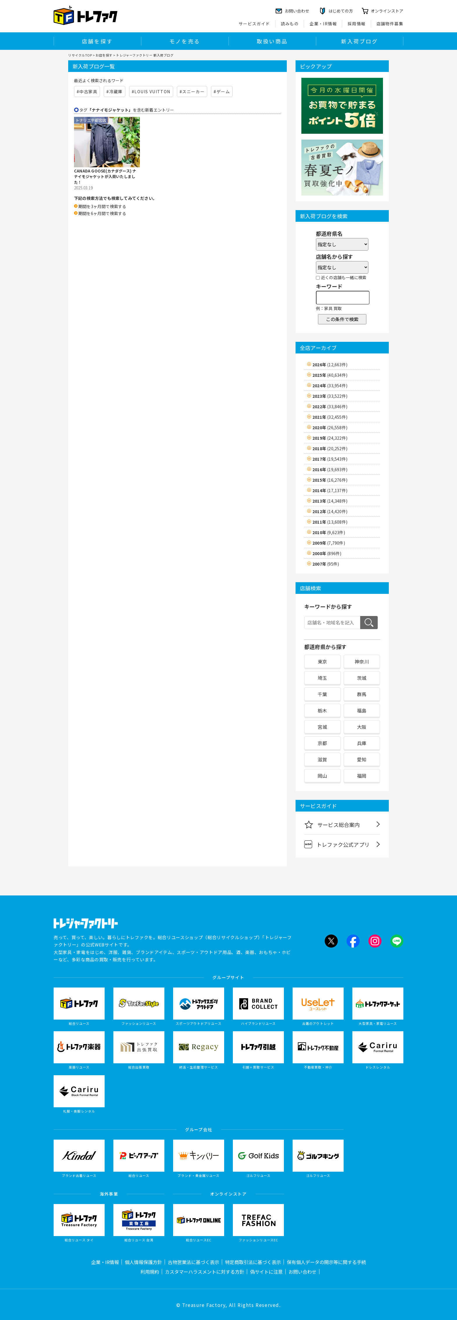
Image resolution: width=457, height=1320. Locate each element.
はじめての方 (340, 11)
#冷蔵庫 (114, 91)
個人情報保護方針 (143, 1262)
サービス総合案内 (332, 824)
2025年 (329, 375)
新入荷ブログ (359, 41)
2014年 (329, 490)
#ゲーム (222, 91)
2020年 (329, 427)
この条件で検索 (342, 319)
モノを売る (184, 41)
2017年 (329, 459)
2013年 (329, 501)
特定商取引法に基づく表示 (253, 1262)
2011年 (329, 522)
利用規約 (149, 1271)
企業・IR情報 (323, 24)
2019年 (329, 438)
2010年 (328, 532)
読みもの (290, 24)
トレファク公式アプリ (337, 844)
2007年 (325, 564)
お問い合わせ (303, 1271)
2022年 (329, 406)
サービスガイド (254, 24)
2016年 (329, 469)
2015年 (329, 480)
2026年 (329, 364)
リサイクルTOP (80, 55)
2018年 (329, 448)
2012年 (329, 511)
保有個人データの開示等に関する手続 (326, 1262)
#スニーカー (192, 91)
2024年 (329, 385)
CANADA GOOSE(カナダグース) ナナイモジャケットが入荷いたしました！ (105, 176)
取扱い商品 (272, 41)
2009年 (328, 543)
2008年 (326, 553)
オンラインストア (387, 11)
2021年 (329, 417)
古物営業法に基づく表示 (193, 1262)
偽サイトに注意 (266, 1271)
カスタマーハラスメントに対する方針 (204, 1271)
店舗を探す (97, 41)
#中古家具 (87, 91)
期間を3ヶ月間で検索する (102, 206)
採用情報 (357, 24)
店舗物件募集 (390, 24)
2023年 (329, 396)
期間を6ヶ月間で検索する (102, 213)
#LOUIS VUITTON (151, 91)
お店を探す (104, 55)
